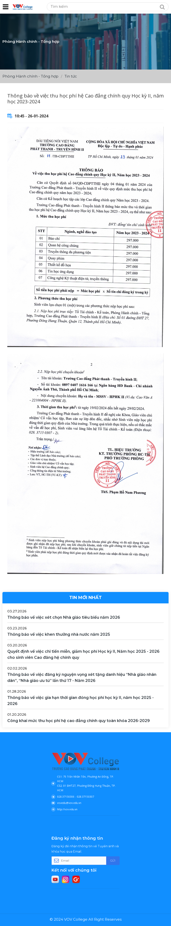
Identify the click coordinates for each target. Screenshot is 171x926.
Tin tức (71, 76)
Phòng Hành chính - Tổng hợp (30, 76)
